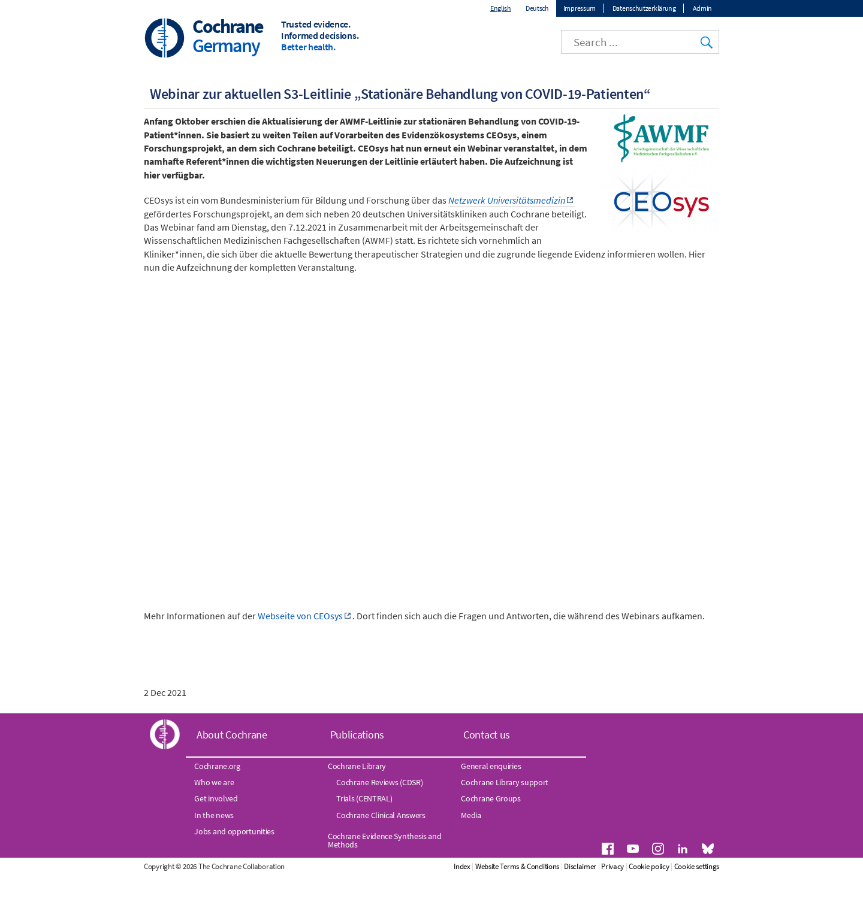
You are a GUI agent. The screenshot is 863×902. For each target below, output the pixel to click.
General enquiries (491, 794)
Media (471, 844)
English (500, 8)
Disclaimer (630, 895)
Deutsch (537, 8)
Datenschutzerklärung (644, 8)
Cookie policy (699, 895)
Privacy (662, 895)
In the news (214, 844)
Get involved (215, 827)
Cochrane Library (357, 794)
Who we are (214, 811)
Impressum (579, 8)
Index (512, 895)
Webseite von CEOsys (300, 644)
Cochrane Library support (504, 811)
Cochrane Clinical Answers (381, 844)
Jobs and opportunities (234, 860)
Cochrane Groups (491, 827)
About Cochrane (232, 763)
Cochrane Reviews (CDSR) (379, 811)
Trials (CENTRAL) (364, 827)
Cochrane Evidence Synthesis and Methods (385, 869)
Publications (357, 763)
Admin (703, 8)
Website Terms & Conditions (567, 895)
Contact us (486, 763)
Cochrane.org (217, 794)
